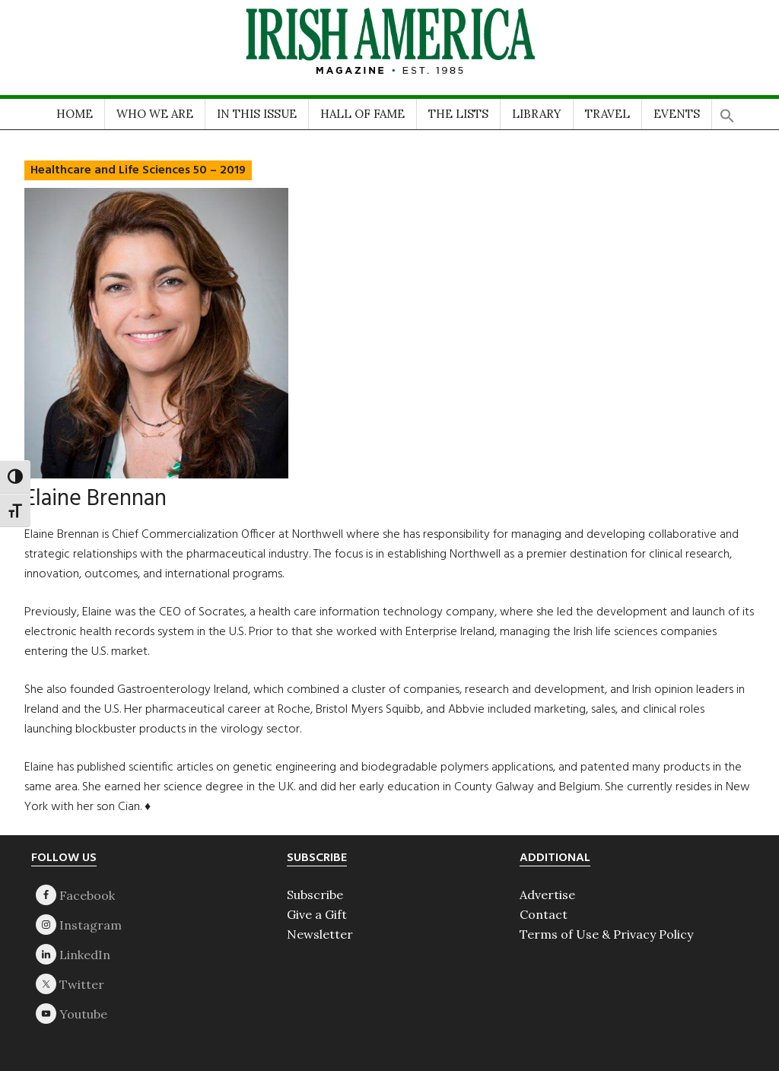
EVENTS (676, 113)
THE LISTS (458, 113)
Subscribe (315, 894)
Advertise (547, 894)
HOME (74, 113)
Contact (544, 914)
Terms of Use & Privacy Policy (606, 934)
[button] (727, 110)
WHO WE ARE (154, 113)
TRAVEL (607, 113)
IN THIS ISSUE (257, 113)
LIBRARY (536, 113)
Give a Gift (317, 914)
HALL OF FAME (362, 113)
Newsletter (320, 934)
